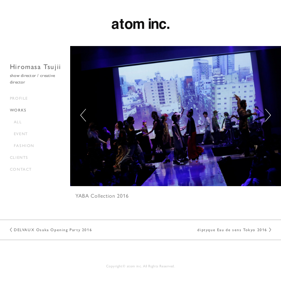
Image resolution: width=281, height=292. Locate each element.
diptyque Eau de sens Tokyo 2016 (232, 229)
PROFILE (19, 98)
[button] (268, 115)
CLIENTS (19, 157)
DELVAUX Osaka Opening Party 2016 (53, 229)
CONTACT (21, 169)
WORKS (18, 110)
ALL (18, 122)
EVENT (21, 133)
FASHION (24, 145)
